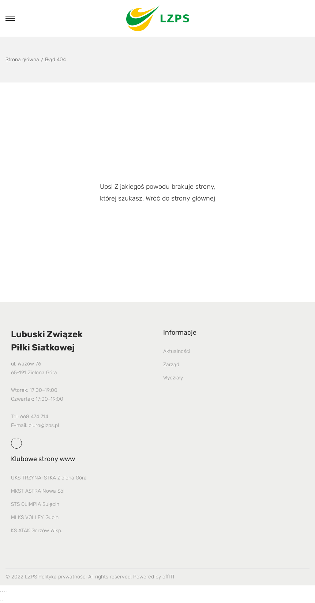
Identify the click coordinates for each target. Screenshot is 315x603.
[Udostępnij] (4, 591)
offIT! (168, 577)
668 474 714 (34, 416)
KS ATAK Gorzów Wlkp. (36, 530)
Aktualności (176, 351)
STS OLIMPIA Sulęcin (35, 504)
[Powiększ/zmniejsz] (0, 591)
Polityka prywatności (62, 577)
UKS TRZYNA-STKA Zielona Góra (49, 478)
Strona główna (22, 59)
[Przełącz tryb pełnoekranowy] (2, 591)
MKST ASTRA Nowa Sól (37, 491)
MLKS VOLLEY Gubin (35, 517)
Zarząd (171, 364)
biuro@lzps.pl (44, 425)
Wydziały (173, 378)
